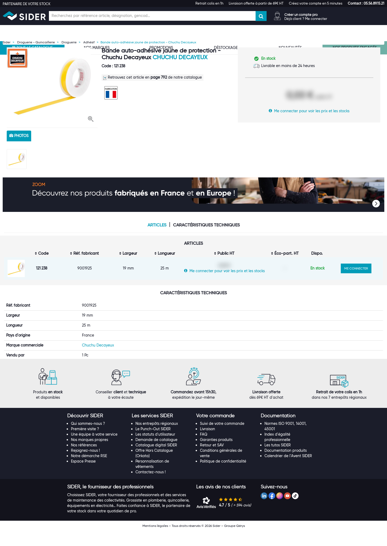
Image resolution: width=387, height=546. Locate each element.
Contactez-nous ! (150, 487)
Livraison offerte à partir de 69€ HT (256, 3)
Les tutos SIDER (277, 460)
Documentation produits (285, 465)
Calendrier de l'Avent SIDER (288, 471)
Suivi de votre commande (222, 438)
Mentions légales (155, 541)
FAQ (203, 449)
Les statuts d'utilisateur (155, 449)
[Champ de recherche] (152, 16)
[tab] (96, 431)
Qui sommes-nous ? (88, 438)
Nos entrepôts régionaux (156, 438)
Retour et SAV (212, 460)
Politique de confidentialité (223, 476)
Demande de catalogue (156, 455)
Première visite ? (85, 444)
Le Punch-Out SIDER (153, 444)
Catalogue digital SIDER (156, 460)
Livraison (207, 444)
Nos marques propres (89, 455)
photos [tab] (18, 135)
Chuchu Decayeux (180, 57)
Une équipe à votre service (94, 449)
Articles (157, 225)
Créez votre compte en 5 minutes (315, 3)
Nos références (84, 460)
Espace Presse (83, 476)
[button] (366, 3)
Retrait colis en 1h (209, 3)
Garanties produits (216, 455)
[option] (52, 86)
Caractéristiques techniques (206, 225)
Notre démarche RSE (89, 471)
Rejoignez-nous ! (85, 465)
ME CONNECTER (356, 268)
